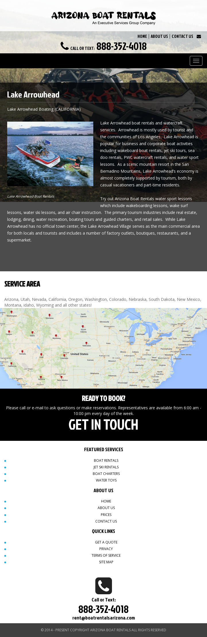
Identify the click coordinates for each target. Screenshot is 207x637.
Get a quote (106, 542)
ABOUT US (159, 36)
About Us (106, 507)
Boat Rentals (106, 460)
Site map (106, 562)
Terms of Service (106, 555)
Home (106, 501)
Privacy (106, 548)
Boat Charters (106, 473)
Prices (106, 514)
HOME (142, 36)
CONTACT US (182, 36)
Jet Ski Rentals (106, 467)
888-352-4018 (121, 46)
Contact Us (106, 521)
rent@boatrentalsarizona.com (103, 617)
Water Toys (106, 480)
